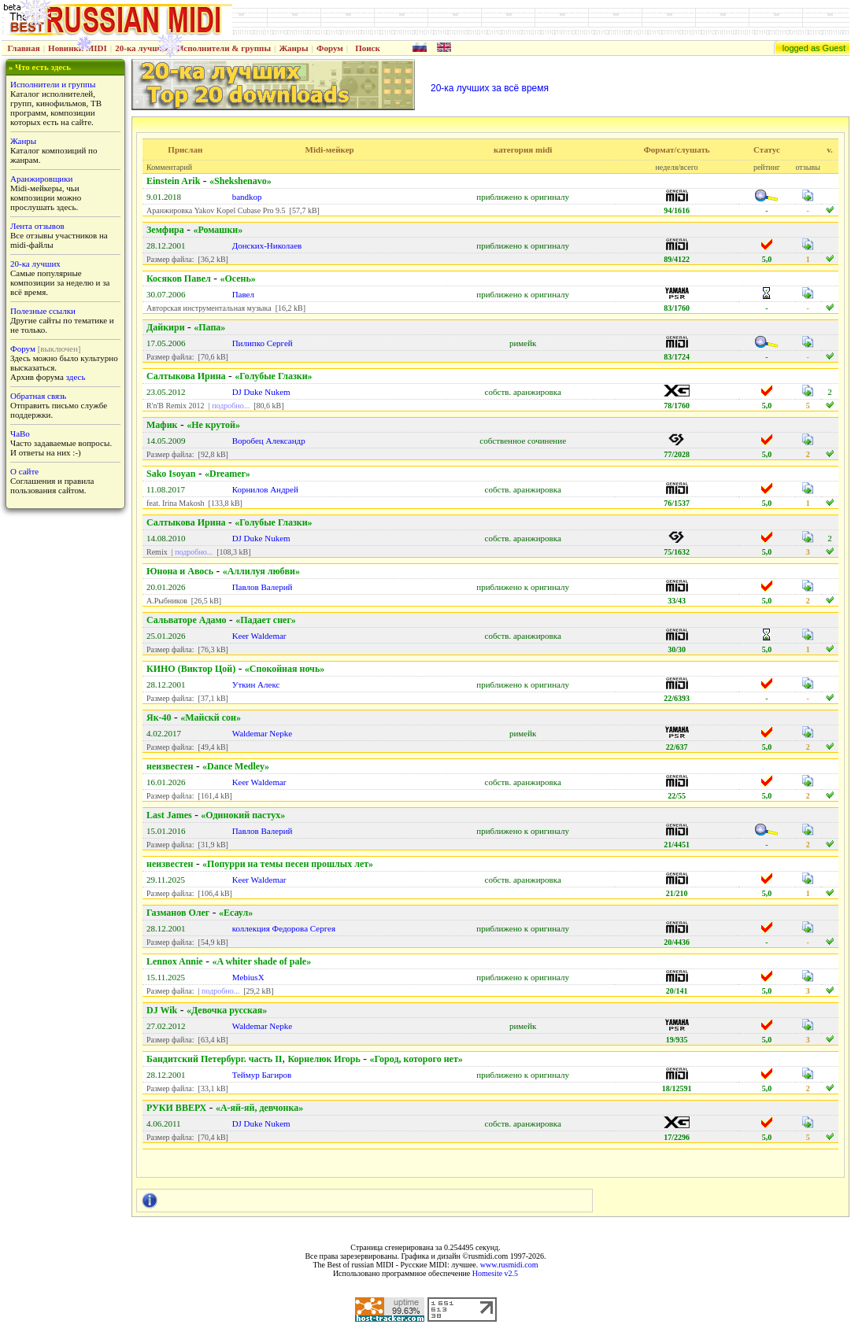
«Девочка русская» (227, 1010)
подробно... (231, 405)
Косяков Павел (178, 278)
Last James (169, 815)
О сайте (24, 471)
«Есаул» (236, 912)
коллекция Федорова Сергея (283, 928)
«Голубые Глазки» (273, 376)
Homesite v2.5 (495, 1273)
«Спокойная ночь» (284, 668)
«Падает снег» (265, 619)
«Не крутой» (213, 424)
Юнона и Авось (179, 571)
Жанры (293, 48)
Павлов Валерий (262, 587)
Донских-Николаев (267, 245)
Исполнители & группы (224, 48)
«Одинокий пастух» (243, 815)
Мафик (161, 424)
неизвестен (169, 766)
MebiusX (248, 977)
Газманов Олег (177, 912)
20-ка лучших (141, 48)
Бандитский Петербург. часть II (214, 1058)
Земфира (165, 229)
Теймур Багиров (262, 1074)
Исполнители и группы (52, 84)
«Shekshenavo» (240, 180)
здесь (76, 377)
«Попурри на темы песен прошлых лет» (287, 863)
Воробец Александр (268, 440)
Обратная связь (38, 395)
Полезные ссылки (43, 310)
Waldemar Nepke (262, 733)
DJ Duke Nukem (261, 392)
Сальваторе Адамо (186, 619)
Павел (243, 294)
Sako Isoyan (170, 473)
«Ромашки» (217, 229)
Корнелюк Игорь (323, 1058)
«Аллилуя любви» (261, 571)
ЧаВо (20, 433)
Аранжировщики (41, 178)
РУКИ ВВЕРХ (176, 1107)
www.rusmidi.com (509, 1264)
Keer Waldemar (259, 635)
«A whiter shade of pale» (261, 961)
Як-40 (159, 717)
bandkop (247, 196)
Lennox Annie (174, 961)
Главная (24, 48)
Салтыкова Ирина (186, 376)
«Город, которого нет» (416, 1058)
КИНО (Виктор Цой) (190, 668)
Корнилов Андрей (265, 489)
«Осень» (237, 278)
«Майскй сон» (210, 717)
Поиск (367, 48)
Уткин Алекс (256, 684)
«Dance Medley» (235, 766)
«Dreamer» (227, 473)
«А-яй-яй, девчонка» (259, 1107)
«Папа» (209, 327)
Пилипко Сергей (262, 343)
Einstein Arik (173, 180)
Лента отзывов (37, 226)
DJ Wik (161, 1010)
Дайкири (165, 327)
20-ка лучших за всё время (490, 88)
